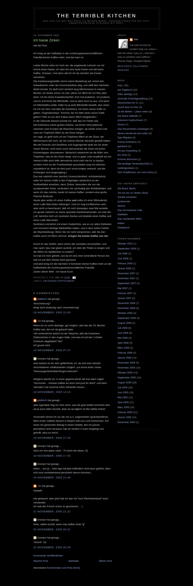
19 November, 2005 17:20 (52, 437)
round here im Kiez (128, 107)
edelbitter (123, 214)
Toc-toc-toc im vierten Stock (133, 192)
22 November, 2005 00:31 (52, 529)
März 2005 (123, 407)
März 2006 (123, 347)
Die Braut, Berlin (127, 188)
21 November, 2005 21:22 (52, 511)
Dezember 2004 (126, 422)
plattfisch (42, 298)
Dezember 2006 (126, 303)
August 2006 (125, 323)
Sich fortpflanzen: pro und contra (136, 172)
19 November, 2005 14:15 (52, 392)
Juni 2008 (123, 258)
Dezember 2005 (126, 362)
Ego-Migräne (125, 137)
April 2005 (123, 402)
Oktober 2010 (125, 243)
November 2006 (126, 308)
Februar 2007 (125, 293)
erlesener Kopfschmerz (59, 281)
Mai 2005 (123, 397)
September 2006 (127, 318)
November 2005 (126, 367)
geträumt (122, 146)
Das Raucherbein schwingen (133, 128)
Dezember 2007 (126, 273)
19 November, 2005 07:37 (52, 350)
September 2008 (127, 248)
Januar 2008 (124, 268)
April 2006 (123, 342)
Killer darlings (125, 94)
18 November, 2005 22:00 (52, 312)
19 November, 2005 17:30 (52, 455)
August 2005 (125, 382)
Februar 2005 (125, 412)
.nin (39, 320)
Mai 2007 (123, 288)
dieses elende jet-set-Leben (133, 133)
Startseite (73, 560)
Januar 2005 (124, 417)
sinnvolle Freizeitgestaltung (133, 98)
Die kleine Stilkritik (128, 115)
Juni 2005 (123, 392)
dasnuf (121, 205)
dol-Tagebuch (125, 89)
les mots (122, 154)
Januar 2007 (124, 298)
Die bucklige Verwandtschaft (133, 163)
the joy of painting (127, 150)
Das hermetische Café (130, 210)
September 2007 (127, 283)
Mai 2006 (123, 337)
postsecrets (124, 201)
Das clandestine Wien (130, 218)
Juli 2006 (123, 327)
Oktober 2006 (125, 313)
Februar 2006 (125, 352)
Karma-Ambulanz (127, 141)
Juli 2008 (123, 253)
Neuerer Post (40, 560)
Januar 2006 (124, 357)
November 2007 (126, 278)
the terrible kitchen (97, 16)
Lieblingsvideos (126, 168)
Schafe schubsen (127, 197)
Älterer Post (105, 560)
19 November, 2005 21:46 (52, 477)
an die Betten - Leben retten (133, 111)
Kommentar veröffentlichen (48, 555)
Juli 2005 (123, 387)
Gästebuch (124, 227)
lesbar (121, 223)
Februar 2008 (125, 263)
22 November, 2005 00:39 (52, 547)
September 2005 (127, 377)
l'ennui (121, 124)
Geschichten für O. (128, 102)
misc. (120, 85)
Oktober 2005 (125, 372)
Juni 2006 (123, 332)
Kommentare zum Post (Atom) (63, 567)
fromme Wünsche (127, 159)
